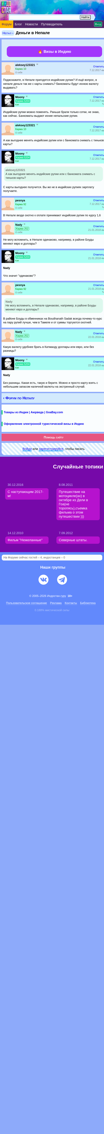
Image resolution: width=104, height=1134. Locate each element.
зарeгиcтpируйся (51, 449)
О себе (18, 72)
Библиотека (88, 603)
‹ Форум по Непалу (19, 398)
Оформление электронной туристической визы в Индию (44, 423)
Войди (27, 449)
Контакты (71, 603)
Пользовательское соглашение (26, 603)
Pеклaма (56, 603)
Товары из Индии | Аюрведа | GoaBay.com (33, 412)
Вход (98, 24)
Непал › (8, 33)
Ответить (98, 66)
